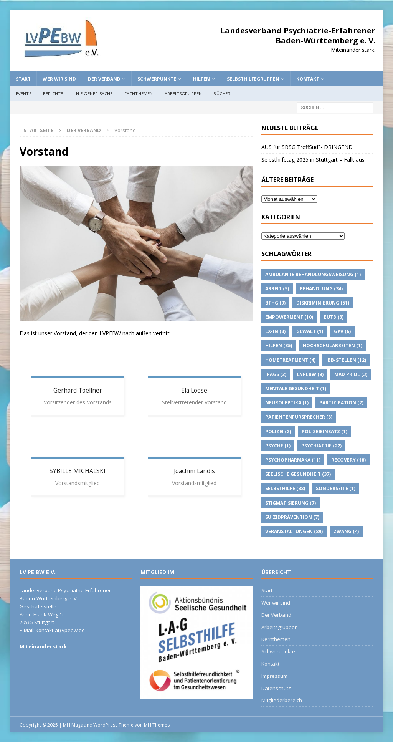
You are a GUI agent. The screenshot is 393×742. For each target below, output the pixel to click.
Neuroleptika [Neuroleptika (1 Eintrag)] (287, 402)
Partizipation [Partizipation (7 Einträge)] (341, 402)
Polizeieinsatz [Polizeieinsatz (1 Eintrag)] (324, 431)
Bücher (221, 93)
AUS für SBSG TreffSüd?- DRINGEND (307, 147)
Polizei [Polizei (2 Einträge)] (278, 431)
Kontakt (307, 79)
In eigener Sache (93, 93)
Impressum (274, 675)
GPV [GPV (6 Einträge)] (342, 331)
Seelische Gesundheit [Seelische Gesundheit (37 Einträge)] (298, 474)
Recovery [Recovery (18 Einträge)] (348, 460)
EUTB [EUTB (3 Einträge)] (333, 317)
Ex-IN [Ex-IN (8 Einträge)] (275, 331)
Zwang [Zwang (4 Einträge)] (346, 531)
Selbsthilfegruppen (253, 79)
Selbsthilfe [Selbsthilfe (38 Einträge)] (285, 488)
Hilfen (201, 79)
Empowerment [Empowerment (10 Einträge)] (289, 317)
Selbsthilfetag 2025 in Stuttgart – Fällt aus (313, 159)
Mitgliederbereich (281, 700)
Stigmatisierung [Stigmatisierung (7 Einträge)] (290, 503)
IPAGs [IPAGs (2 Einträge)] (275, 374)
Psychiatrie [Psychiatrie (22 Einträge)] (321, 445)
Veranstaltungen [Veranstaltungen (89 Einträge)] (294, 531)
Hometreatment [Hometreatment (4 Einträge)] (290, 360)
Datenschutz (276, 688)
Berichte (53, 93)
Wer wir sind (59, 79)
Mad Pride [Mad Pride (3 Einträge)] (350, 374)
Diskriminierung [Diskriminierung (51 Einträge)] (322, 303)
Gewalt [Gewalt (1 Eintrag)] (309, 331)
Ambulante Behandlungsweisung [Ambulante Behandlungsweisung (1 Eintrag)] (313, 274)
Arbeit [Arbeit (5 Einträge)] (277, 288)
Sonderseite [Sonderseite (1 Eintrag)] (335, 488)
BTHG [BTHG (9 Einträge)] (275, 303)
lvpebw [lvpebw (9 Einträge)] (310, 374)
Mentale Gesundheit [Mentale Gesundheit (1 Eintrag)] (295, 388)
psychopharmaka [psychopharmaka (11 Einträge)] (292, 460)
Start (23, 79)
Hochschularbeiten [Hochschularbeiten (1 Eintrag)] (332, 345)
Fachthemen (138, 93)
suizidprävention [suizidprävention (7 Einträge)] (292, 517)
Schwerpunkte (156, 79)
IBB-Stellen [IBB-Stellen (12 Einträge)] (346, 360)
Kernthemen (276, 639)
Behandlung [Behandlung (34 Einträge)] (321, 288)
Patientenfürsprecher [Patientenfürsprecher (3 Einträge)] (298, 417)
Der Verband (104, 79)
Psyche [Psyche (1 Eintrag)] (278, 445)
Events (23, 93)
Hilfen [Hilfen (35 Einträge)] (278, 345)
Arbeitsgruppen (183, 93)
